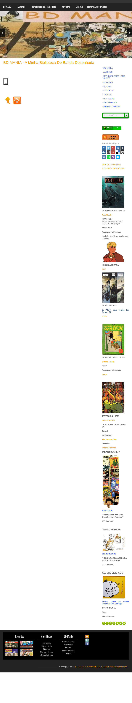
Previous (2, 33)
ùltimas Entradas (46, 655)
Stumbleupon (113, 152)
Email (118, 157)
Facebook (104, 148)
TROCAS (107, 94)
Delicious (118, 152)
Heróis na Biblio (68, 642)
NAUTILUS (106, 215)
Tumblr (122, 148)
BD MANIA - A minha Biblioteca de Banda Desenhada (48, 62)
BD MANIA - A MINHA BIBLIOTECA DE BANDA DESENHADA (101, 667)
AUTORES (21, 7)
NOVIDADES (109, 98)
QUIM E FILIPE (108, 362)
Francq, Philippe (109, 448)
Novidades (47, 643)
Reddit (108, 152)
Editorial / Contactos (97, 7)
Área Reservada (110, 102)
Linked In (118, 148)
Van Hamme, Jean (109, 439)
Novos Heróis (47, 646)
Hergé (104, 374)
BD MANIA (7, 7)
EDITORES (108, 90)
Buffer (122, 152)
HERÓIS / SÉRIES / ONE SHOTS (44, 7)
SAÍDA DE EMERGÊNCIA (113, 169)
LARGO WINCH (108, 420)
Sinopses (46, 649)
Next (129, 33)
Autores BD (68, 645)
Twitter (108, 148)
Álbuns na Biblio (68, 651)
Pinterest (113, 148)
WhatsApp (108, 157)
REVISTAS (66, 7)
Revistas (68, 648)
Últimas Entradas (46, 652)
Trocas (68, 653)
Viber (113, 157)
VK (104, 157)
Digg (104, 152)
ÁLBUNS (79, 7)
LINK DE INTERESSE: (111, 164)
